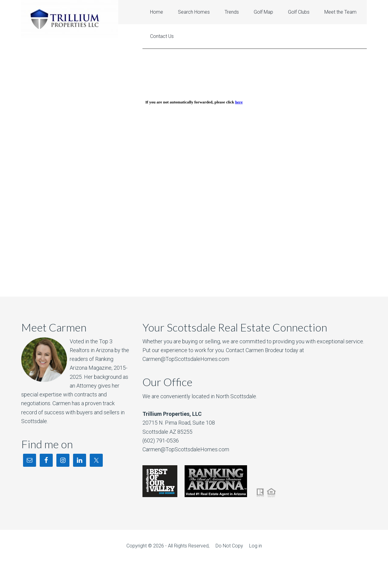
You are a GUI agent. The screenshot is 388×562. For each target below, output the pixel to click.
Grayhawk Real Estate (69, 19)
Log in (255, 546)
